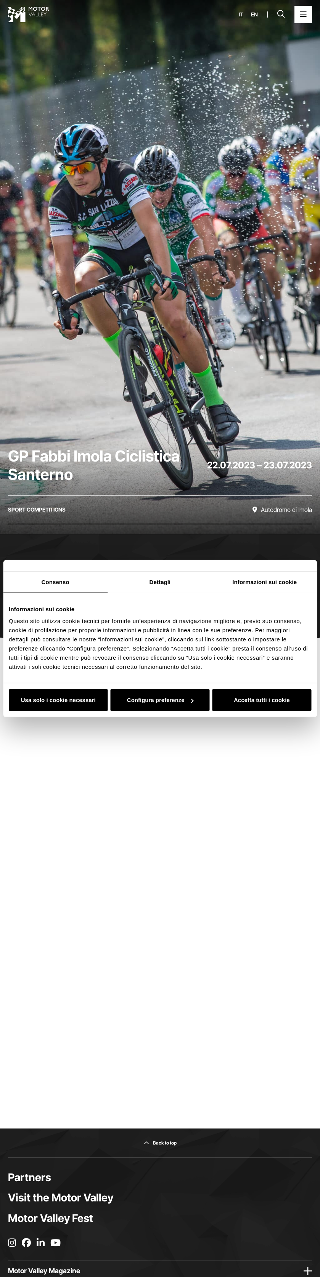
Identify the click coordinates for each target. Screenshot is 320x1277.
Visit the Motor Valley (60, 1197)
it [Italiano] (241, 14)
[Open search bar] (281, 14)
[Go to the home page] (28, 14)
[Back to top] (160, 1143)
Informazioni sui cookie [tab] (264, 581)
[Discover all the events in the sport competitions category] (37, 510)
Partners (29, 1177)
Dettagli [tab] (160, 581)
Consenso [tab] (55, 581)
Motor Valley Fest (50, 1218)
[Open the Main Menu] (303, 14)
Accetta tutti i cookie (262, 700)
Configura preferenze (160, 700)
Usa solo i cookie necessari (58, 700)
